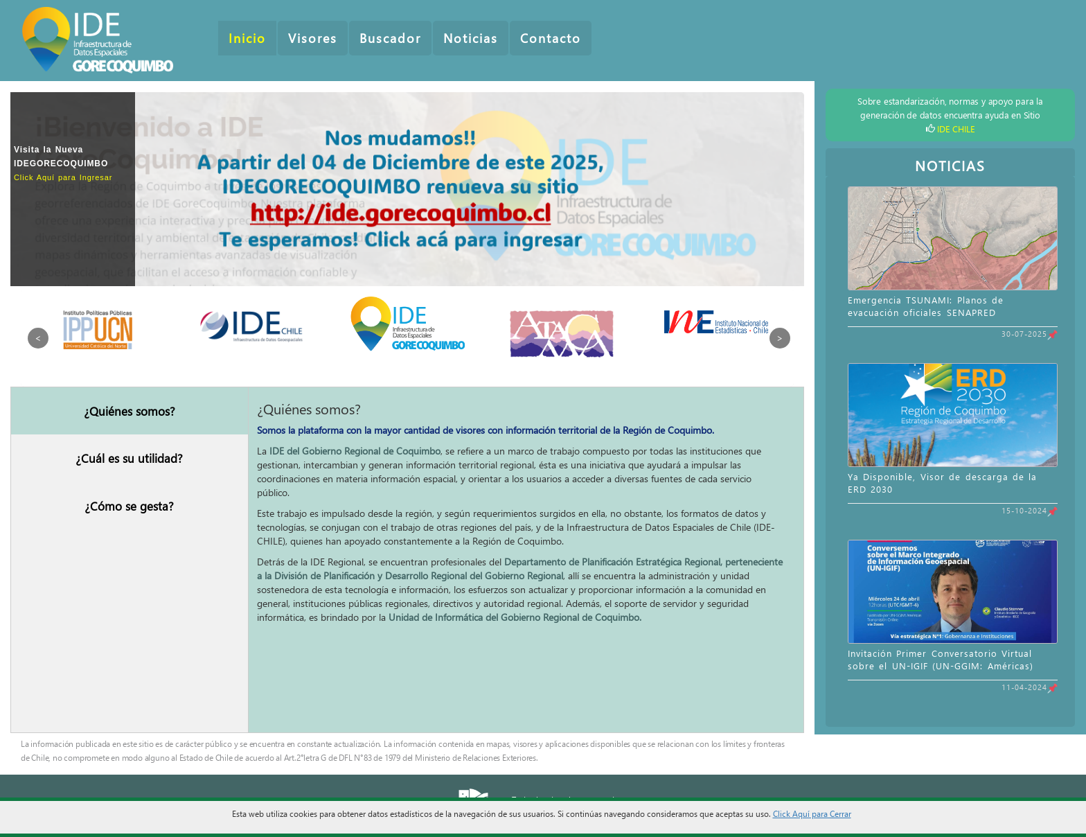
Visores (312, 38)
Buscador (390, 38)
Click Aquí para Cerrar (812, 813)
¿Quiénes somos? (129, 410)
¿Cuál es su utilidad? (129, 458)
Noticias (470, 38)
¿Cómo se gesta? (129, 505)
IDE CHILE (955, 128)
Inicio (247, 38)
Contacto (550, 38)
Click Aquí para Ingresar (63, 177)
